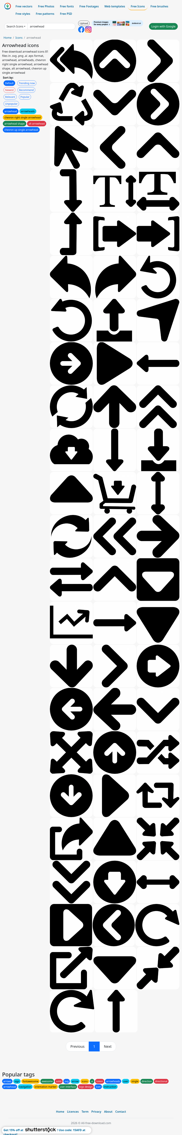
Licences (73, 1112)
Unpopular (11, 103)
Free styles (23, 14)
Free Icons (138, 6)
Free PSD (66, 14)
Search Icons (15, 26)
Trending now (27, 83)
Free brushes (159, 6)
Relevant (10, 97)
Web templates (114, 6)
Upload (84, 23)
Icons (18, 38)
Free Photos (46, 6)
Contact (120, 1112)
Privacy (96, 1112)
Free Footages (89, 6)
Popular (24, 97)
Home (8, 38)
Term (85, 1112)
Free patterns (45, 14)
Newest (9, 90)
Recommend (26, 90)
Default (9, 83)
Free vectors (24, 6)
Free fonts (67, 6)
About (108, 1112)
